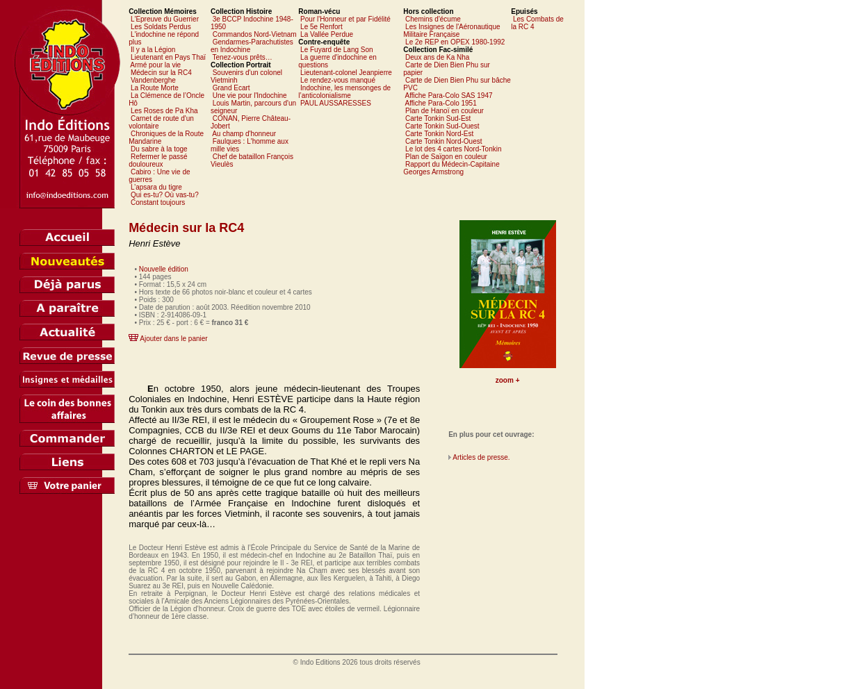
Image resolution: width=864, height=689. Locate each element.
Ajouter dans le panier (173, 338)
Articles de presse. (481, 457)
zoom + (508, 380)
